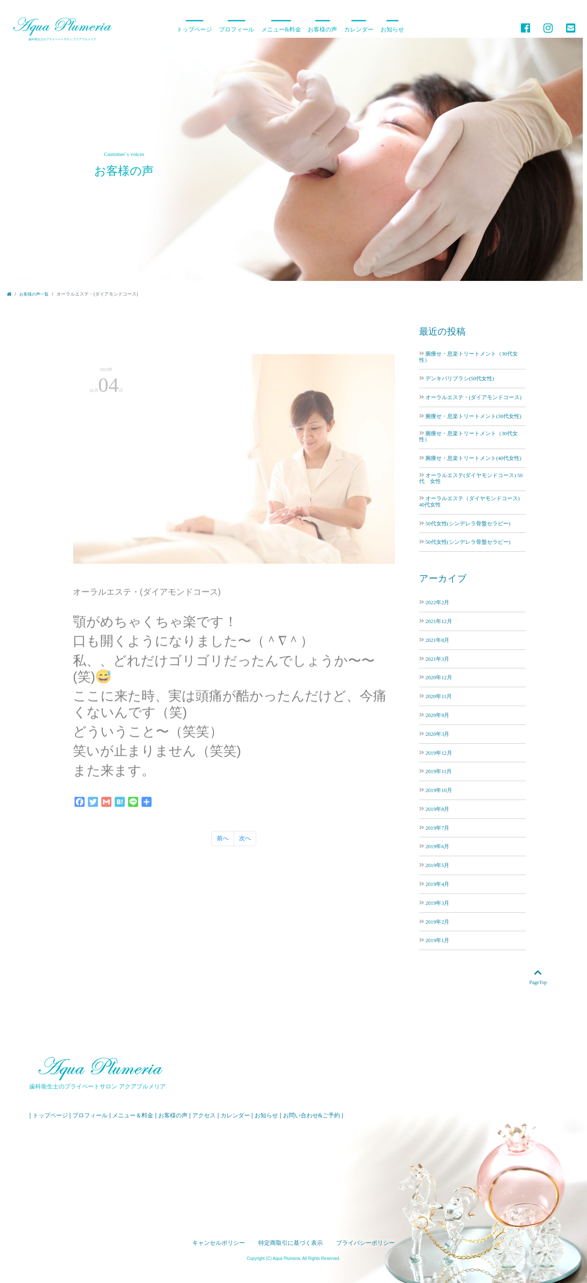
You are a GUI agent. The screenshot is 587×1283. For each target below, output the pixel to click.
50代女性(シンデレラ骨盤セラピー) (467, 523)
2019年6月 (437, 846)
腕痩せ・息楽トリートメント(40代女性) (473, 458)
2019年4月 (437, 884)
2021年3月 (437, 659)
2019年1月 (437, 940)
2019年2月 (437, 922)
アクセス (204, 1115)
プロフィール (236, 29)
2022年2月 (437, 602)
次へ (245, 838)
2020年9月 (437, 715)
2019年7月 (437, 828)
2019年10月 (438, 790)
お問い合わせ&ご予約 (311, 1115)
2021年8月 (437, 640)
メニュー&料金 (281, 29)
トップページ (194, 29)
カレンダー (358, 29)
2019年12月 (438, 753)
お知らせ (392, 29)
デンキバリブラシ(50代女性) (459, 378)
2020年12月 (438, 677)
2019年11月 (438, 771)
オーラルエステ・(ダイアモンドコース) (473, 397)
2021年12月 (438, 621)
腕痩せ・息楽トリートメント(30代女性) (473, 416)
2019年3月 (437, 903)
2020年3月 (437, 734)
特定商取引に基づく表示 (290, 1243)
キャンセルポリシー (218, 1243)
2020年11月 (438, 696)
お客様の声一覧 (34, 294)
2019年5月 (437, 865)
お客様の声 (322, 29)
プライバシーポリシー (365, 1243)
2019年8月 (437, 809)
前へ (223, 838)
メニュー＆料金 (132, 1115)
